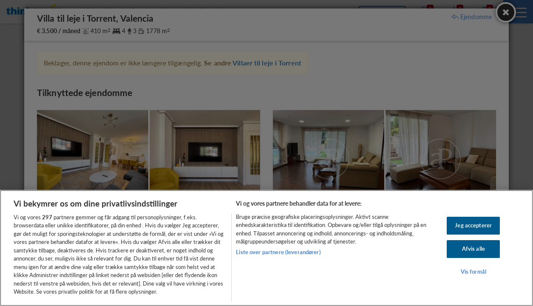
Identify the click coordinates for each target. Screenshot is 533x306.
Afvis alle (473, 248)
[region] (266, 248)
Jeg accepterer (473, 225)
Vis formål (473, 271)
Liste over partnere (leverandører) (278, 252)
